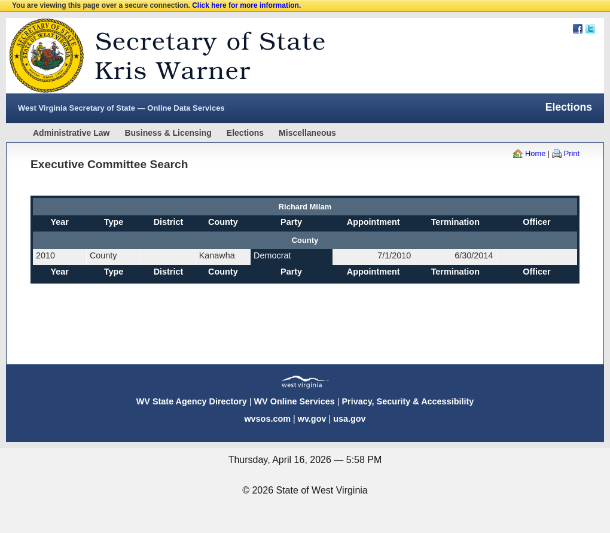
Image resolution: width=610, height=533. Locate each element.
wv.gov (312, 419)
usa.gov (349, 419)
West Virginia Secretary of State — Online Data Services (121, 107)
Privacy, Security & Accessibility (407, 401)
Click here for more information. (246, 5)
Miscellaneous (307, 133)
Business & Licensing (167, 133)
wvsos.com (267, 419)
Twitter (590, 28)
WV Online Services (294, 401)
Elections (245, 133)
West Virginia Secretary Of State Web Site (160, 55)
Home (535, 153)
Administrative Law (71, 133)
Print (572, 153)
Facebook (577, 28)
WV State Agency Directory (191, 401)
